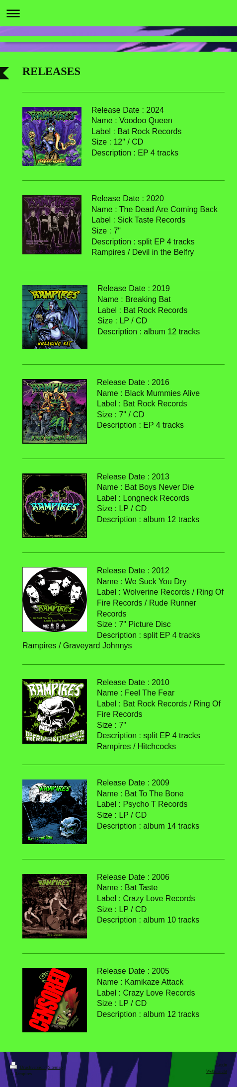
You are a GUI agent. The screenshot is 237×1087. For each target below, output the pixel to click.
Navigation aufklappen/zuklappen (118, 13)
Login (221, 1064)
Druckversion (28, 1067)
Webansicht (216, 1071)
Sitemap (55, 1067)
